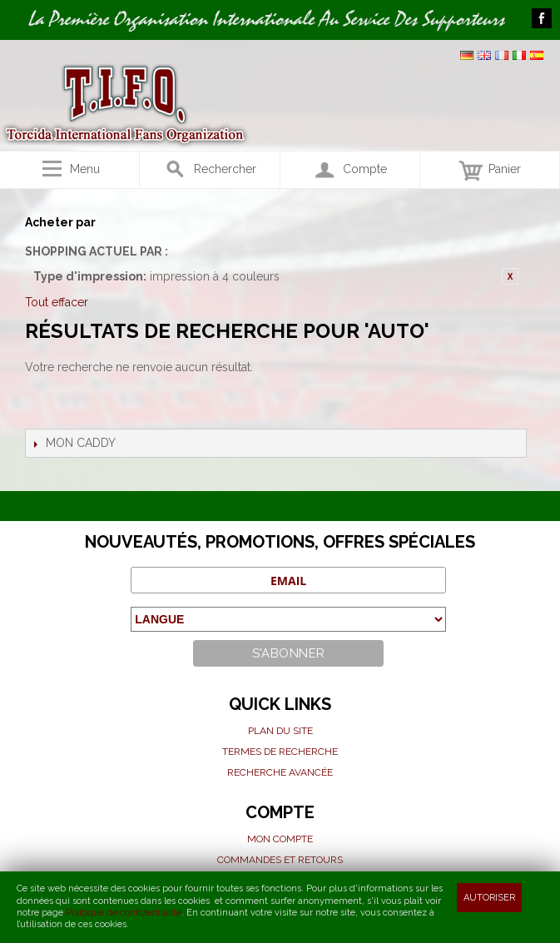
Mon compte (280, 839)
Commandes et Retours (280, 860)
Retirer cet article (510, 276)
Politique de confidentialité (123, 912)
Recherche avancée (280, 772)
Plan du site (280, 731)
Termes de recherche (280, 751)
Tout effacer (56, 302)
